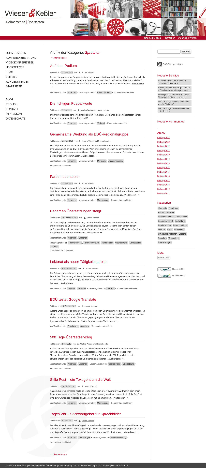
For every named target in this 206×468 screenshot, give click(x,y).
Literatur (161, 229)
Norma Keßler (171, 269)
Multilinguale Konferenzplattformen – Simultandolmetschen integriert (174, 95)
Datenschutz (15, 118)
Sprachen (72, 92)
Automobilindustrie (166, 212)
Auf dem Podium (63, 66)
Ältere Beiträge (58, 58)
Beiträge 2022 (163, 146)
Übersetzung (102, 200)
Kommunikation (104, 92)
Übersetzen (15, 67)
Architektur (173, 208)
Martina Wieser (91, 386)
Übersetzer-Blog (152, 38)
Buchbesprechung (166, 217)
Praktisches (73, 326)
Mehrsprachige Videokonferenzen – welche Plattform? (173, 102)
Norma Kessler (88, 72)
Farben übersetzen (65, 177)
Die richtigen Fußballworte (71, 103)
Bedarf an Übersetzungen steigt (75, 211)
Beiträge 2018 (163, 163)
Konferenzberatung (21, 57)
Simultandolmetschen (167, 234)
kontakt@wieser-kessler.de (115, 465)
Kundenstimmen (17, 81)
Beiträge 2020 (163, 155)
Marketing (101, 161)
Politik (170, 229)
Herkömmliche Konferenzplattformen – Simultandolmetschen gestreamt (174, 89)
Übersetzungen (165, 242)
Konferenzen (107, 243)
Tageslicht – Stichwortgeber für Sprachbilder (85, 414)
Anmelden (163, 258)
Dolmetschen (16, 53)
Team (9, 72)
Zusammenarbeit (115, 161)
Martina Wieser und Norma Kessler (95, 110)
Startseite (14, 86)
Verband (101, 123)
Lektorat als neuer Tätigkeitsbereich (78, 262)
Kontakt (12, 109)
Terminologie (84, 437)
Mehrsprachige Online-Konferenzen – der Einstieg (173, 109)
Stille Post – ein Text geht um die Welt (80, 379)
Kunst (175, 225)
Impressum (14, 113)
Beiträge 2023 (163, 142)
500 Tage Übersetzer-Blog (71, 337)
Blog (9, 99)
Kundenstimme (164, 225)
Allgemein (72, 238)
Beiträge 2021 (163, 150)
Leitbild (11, 76)
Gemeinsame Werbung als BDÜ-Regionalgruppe (89, 134)
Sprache (182, 234)
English (11, 104)
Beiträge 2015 (163, 176)
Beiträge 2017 (163, 167)
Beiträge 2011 (163, 193)
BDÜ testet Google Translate (73, 299)
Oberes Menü (121, 243)
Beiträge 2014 (163, 180)
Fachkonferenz (75, 243)
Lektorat (71, 288)
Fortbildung (180, 221)
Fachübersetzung (91, 243)
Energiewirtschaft (165, 221)
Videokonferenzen (20, 62)
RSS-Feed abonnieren (173, 64)
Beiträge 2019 (163, 159)
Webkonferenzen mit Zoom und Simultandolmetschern (172, 82)
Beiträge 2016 (163, 172)
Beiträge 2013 (163, 185)
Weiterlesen (90, 155)
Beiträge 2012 (163, 189)
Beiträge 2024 (163, 137)
